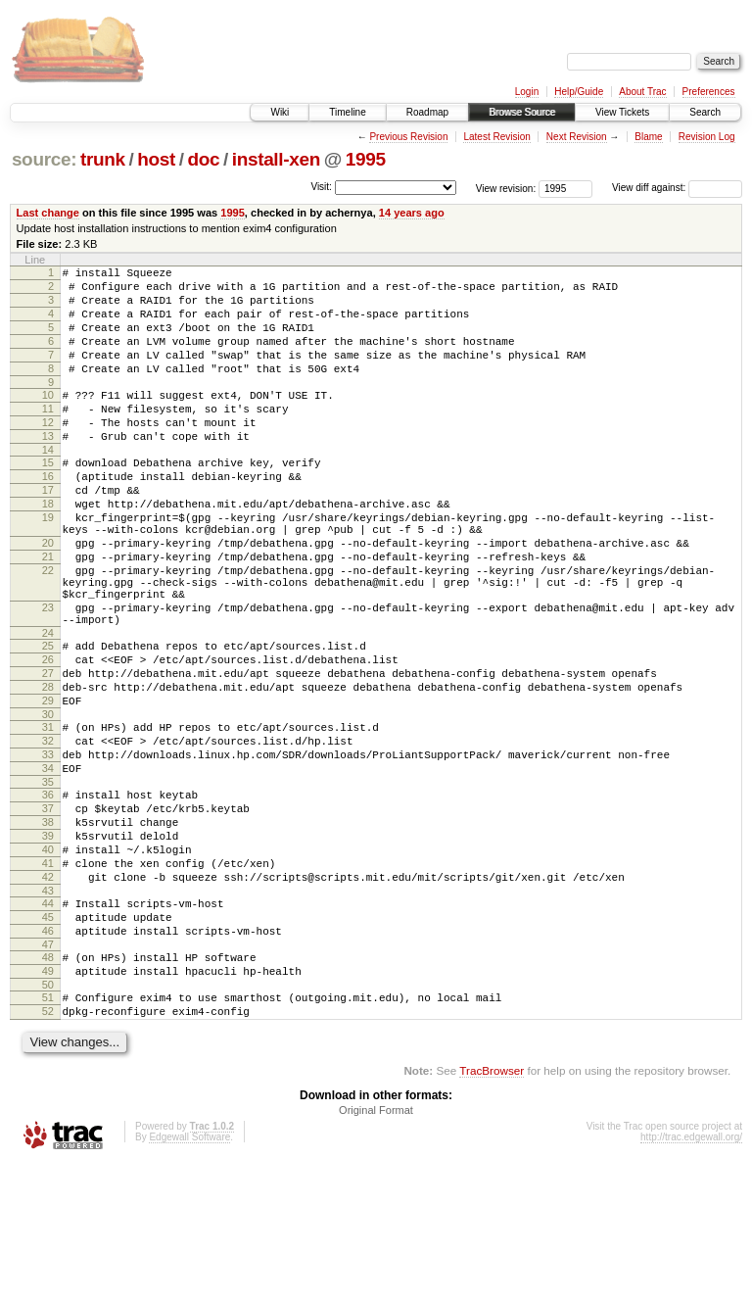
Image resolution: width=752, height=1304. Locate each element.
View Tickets (622, 112)
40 (48, 961)
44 (48, 1024)
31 (48, 815)
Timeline (347, 112)
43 (48, 1011)
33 (48, 848)
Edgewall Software (189, 1278)
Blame (648, 136)
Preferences (708, 91)
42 (48, 994)
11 (48, 435)
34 (48, 865)
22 (48, 629)
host (156, 159)
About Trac (642, 91)
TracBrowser (491, 1211)
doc (203, 159)
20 (48, 596)
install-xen (276, 159)
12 (48, 452)
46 (48, 1057)
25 (48, 719)
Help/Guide (578, 91)
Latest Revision (496, 136)
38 (48, 928)
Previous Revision (408, 136)
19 (48, 564)
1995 (366, 159)
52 (48, 1149)
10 (48, 418)
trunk (102, 159)
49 (48, 1103)
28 (48, 769)
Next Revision (576, 136)
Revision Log (707, 136)
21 (48, 612)
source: (44, 159)
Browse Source (522, 112)
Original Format (376, 1251)
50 (48, 1120)
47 (48, 1074)
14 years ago (412, 212)
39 (48, 944)
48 (48, 1086)
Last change (48, 212)
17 (48, 531)
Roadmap (427, 112)
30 (48, 802)
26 (48, 736)
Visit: (321, 186)
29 (48, 786)
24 (48, 706)
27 (48, 752)
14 (48, 485)
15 (48, 498)
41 (48, 978)
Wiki (279, 112)
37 (48, 911)
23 (48, 675)
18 (48, 548)
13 (48, 468)
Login (527, 91)
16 (48, 514)
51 (48, 1132)
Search (705, 112)
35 (48, 882)
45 (48, 1040)
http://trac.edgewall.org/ (691, 1278)
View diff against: (677, 187)
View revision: (506, 187)
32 (48, 832)
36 (48, 894)
